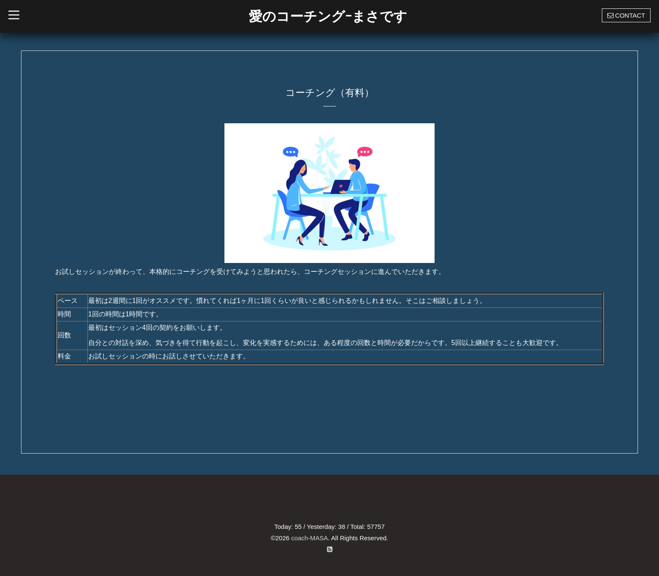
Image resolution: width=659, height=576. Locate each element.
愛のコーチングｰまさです (328, 16)
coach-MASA (309, 537)
